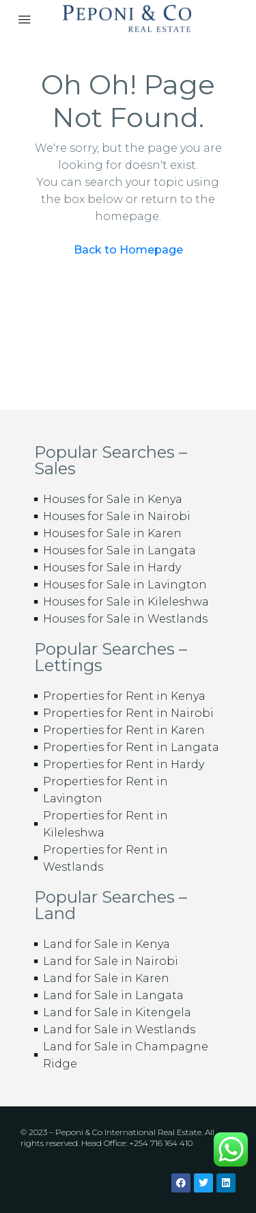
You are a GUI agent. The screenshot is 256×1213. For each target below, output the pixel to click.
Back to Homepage (128, 249)
